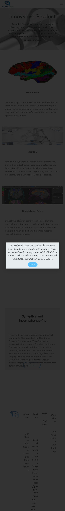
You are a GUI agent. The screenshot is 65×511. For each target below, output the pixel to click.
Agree (32, 265)
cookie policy (44, 258)
